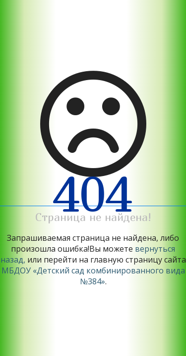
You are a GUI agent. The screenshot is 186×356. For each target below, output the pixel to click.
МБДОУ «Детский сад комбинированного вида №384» (93, 276)
